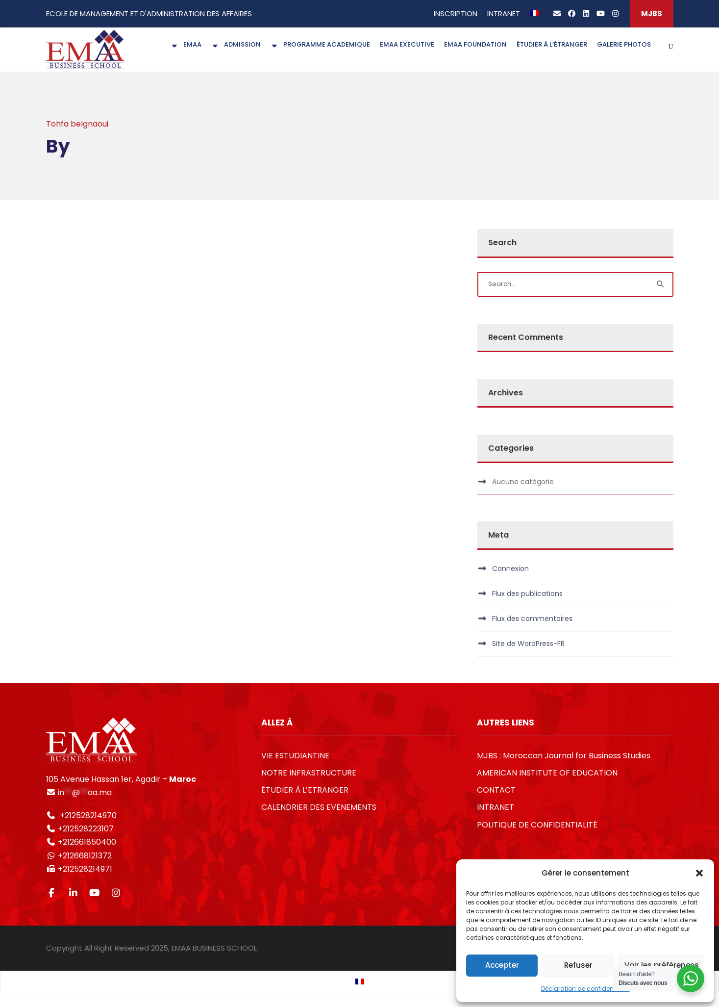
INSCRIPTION (455, 13)
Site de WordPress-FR (528, 643)
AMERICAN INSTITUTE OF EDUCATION (547, 772)
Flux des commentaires (532, 618)
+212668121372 (84, 855)
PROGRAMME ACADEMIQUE (320, 44)
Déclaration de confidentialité (585, 988)
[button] (699, 873)
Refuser (578, 965)
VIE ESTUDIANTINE (295, 755)
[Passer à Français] (359, 981)
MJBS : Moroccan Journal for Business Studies (563, 755)
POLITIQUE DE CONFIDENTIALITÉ (537, 824)
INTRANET (503, 13)
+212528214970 (87, 815)
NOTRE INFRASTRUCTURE (308, 772)
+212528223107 (86, 828)
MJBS (651, 13)
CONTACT (496, 790)
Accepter (502, 965)
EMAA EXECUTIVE (407, 44)
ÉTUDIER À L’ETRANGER (304, 790)
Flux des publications (527, 593)
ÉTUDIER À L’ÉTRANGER (552, 44)
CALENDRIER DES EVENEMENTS (318, 807)
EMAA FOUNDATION (475, 44)
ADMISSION (236, 44)
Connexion (510, 568)
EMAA (186, 44)
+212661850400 (87, 842)
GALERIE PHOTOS (624, 44)
